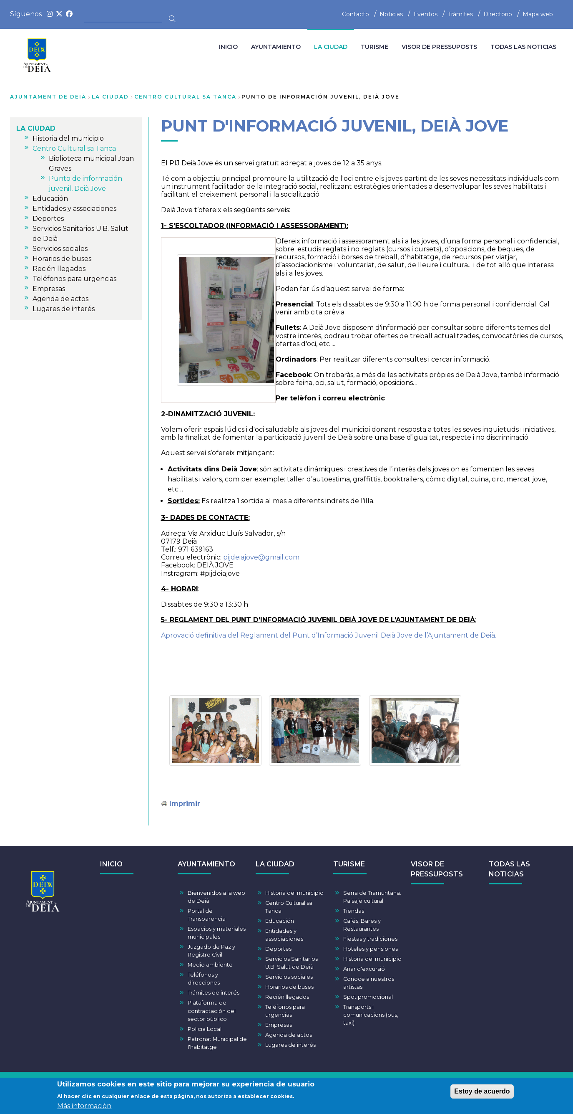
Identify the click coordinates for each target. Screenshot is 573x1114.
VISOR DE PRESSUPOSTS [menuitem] (439, 47)
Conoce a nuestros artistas (368, 983)
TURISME (349, 864)
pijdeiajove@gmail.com (261, 557)
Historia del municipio (294, 893)
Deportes (278, 949)
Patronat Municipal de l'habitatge (217, 1043)
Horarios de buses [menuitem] (62, 259)
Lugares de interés (290, 1045)
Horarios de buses (289, 987)
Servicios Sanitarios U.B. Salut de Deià (291, 963)
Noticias (391, 14)
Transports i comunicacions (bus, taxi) (370, 1015)
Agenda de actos (288, 1035)
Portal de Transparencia (207, 915)
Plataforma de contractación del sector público (212, 1011)
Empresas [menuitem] (49, 289)
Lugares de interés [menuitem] (64, 309)
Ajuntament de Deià (48, 97)
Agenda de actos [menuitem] (60, 299)
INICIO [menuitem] (228, 47)
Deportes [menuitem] (48, 219)
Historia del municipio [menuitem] (68, 138)
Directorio (497, 14)
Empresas (278, 1025)
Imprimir (184, 804)
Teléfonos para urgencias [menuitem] (74, 279)
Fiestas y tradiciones (370, 939)
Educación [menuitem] (50, 199)
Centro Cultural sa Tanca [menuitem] (74, 148)
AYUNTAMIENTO (206, 864)
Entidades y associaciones (284, 935)
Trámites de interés (213, 993)
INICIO (111, 864)
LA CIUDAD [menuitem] (330, 47)
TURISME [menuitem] (374, 47)
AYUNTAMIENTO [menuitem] (276, 47)
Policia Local (204, 1029)
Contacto (355, 14)
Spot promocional (368, 997)
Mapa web (538, 14)
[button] (207, 730)
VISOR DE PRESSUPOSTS (437, 869)
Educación (279, 921)
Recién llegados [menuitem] (59, 269)
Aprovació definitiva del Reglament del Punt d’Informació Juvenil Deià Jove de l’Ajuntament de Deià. (328, 635)
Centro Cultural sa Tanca (185, 97)
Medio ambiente (210, 965)
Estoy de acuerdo (482, 1092)
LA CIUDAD (110, 97)
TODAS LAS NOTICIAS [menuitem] (523, 47)
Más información (84, 1107)
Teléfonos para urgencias (285, 1011)
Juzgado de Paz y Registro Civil (211, 951)
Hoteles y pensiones (370, 949)
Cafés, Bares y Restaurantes (362, 925)
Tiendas (353, 911)
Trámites (460, 14)
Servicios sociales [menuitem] (60, 249)
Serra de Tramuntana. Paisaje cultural (372, 897)
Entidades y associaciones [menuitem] (74, 209)
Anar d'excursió (364, 969)
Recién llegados (287, 997)
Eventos (425, 14)
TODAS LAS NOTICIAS (509, 869)
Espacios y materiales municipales (217, 933)
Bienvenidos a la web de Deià (216, 897)
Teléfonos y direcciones (204, 979)
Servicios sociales (289, 977)
